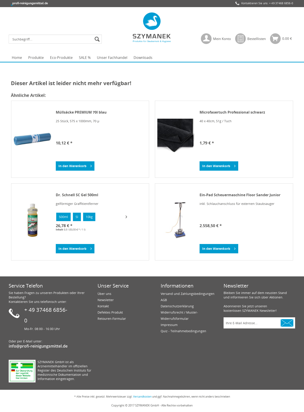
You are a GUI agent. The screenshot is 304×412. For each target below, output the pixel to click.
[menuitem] (56, 39)
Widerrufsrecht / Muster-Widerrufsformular (179, 315)
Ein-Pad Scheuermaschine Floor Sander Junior (240, 195)
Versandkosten (142, 396)
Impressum (169, 325)
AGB (164, 300)
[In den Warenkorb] (75, 166)
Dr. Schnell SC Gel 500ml (77, 195)
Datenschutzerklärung (177, 306)
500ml (63, 217)
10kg (89, 217)
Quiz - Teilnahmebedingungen (183, 331)
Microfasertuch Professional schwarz (232, 112)
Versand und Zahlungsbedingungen (187, 294)
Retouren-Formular (112, 318)
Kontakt (103, 306)
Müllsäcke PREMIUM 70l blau (81, 112)
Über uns (104, 294)
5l (77, 217)
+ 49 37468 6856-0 (281, 3)
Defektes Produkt (110, 312)
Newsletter (106, 300)
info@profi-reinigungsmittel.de (38, 346)
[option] (63, 217)
